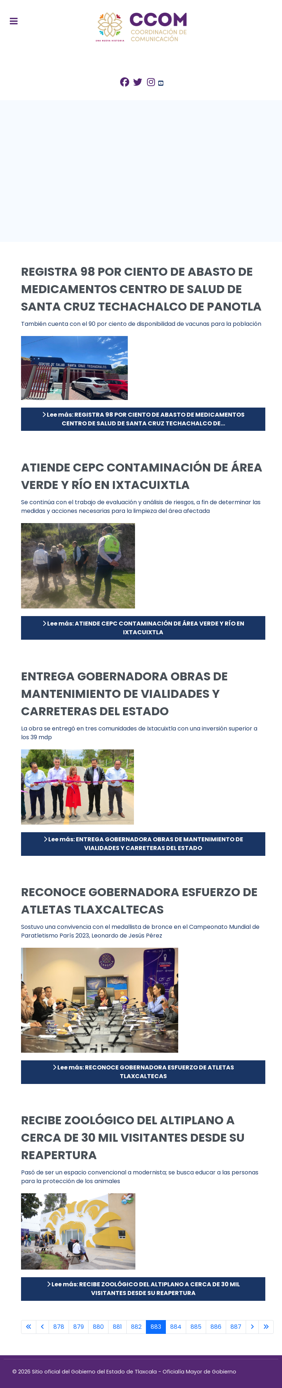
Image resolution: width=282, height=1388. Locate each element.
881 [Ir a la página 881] (117, 1327)
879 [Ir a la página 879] (78, 1327)
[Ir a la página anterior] (42, 1327)
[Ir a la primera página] (28, 1327)
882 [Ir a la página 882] (136, 1327)
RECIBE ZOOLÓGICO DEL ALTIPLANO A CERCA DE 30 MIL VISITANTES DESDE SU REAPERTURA (133, 1137)
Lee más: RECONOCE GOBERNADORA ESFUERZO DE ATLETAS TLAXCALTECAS (143, 1071)
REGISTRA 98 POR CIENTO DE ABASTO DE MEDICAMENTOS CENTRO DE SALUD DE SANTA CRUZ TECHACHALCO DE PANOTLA (141, 289)
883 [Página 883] (156, 1327)
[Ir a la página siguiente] (252, 1327)
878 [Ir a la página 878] (58, 1327)
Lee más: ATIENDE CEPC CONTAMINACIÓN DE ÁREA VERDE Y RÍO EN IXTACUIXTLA (143, 627)
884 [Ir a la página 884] (175, 1327)
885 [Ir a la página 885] (196, 1327)
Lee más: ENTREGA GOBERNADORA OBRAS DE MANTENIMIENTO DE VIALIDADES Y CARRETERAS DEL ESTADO (143, 843)
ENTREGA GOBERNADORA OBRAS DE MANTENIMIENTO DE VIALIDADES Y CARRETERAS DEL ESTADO (124, 693)
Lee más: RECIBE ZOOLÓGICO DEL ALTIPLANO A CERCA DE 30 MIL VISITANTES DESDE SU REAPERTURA (143, 1288)
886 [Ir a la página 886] (216, 1327)
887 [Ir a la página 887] (235, 1327)
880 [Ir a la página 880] (98, 1327)
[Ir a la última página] (266, 1327)
